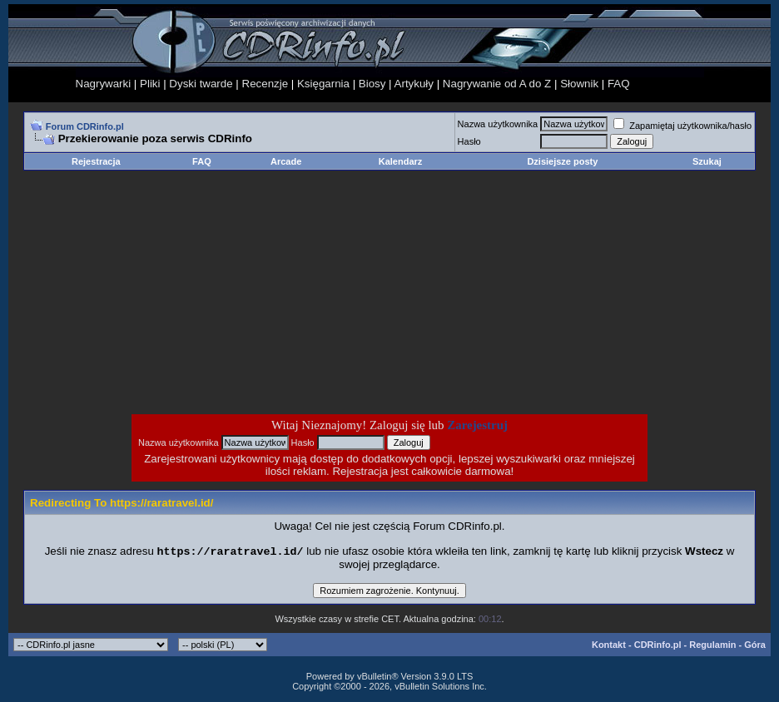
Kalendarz (401, 161)
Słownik (579, 83)
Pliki (150, 83)
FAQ (619, 83)
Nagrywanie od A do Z (497, 83)
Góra (755, 646)
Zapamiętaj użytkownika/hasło (682, 126)
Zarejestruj (477, 425)
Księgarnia (323, 83)
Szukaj (707, 161)
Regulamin (712, 646)
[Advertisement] (256, 292)
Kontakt (609, 646)
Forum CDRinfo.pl (85, 126)
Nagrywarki (103, 83)
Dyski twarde (200, 83)
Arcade (285, 161)
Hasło (469, 141)
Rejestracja (96, 161)
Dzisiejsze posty (562, 161)
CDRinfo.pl (658, 646)
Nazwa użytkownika (498, 124)
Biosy (372, 83)
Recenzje (265, 83)
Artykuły (414, 83)
